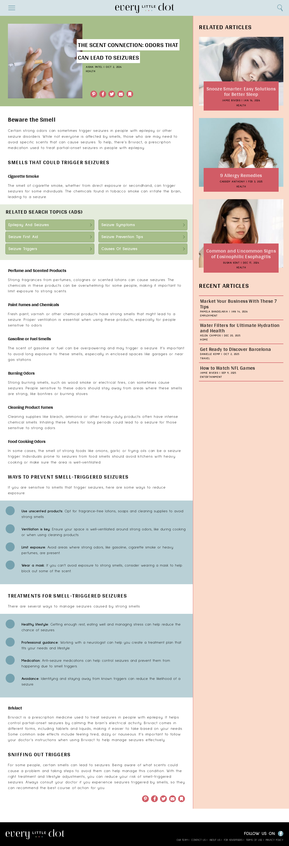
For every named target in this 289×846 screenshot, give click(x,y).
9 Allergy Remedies (241, 175)
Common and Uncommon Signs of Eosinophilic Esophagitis (241, 253)
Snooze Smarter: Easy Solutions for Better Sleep (241, 91)
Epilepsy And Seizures (28, 225)
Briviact (14, 717)
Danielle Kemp (210, 354)
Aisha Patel (94, 67)
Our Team (182, 840)
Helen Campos (210, 335)
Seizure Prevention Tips (122, 237)
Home (204, 339)
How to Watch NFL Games (227, 367)
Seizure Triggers (22, 249)
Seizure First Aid (23, 237)
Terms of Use (254, 840)
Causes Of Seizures (119, 249)
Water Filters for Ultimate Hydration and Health (240, 328)
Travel (205, 358)
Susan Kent (231, 263)
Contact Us (198, 840)
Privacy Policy (274, 840)
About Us (214, 840)
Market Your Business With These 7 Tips (238, 303)
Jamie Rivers (231, 100)
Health (91, 71)
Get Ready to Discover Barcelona (235, 349)
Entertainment (211, 377)
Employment (209, 315)
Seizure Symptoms (118, 225)
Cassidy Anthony (232, 181)
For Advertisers (233, 840)
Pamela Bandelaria (214, 311)
